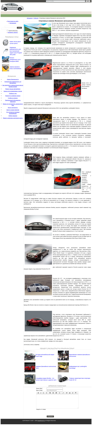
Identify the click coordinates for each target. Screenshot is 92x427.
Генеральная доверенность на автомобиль (12, 82)
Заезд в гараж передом (12, 110)
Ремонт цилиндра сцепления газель (13, 118)
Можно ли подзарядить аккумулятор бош (13, 104)
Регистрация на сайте (12, 21)
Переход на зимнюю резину (12, 95)
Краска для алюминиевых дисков (13, 91)
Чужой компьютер (13, 30)
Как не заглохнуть (13, 107)
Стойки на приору (13, 98)
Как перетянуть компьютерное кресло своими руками (12, 86)
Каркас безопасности (13, 79)
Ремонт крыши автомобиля (12, 89)
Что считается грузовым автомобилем (12, 112)
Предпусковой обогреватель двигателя (13, 101)
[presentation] (60, 414)
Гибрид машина (13, 115)
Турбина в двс (13, 93)
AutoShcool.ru (41, 423)
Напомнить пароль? (13, 32)
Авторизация (13, 23)
